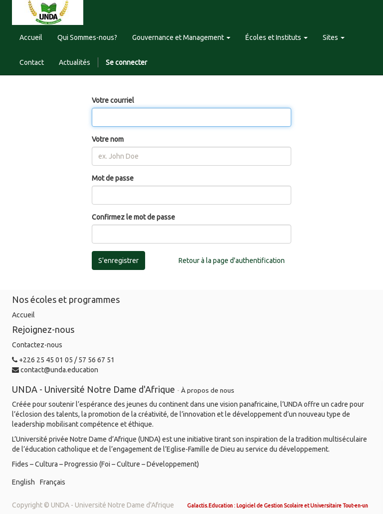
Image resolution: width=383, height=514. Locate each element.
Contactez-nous (37, 345)
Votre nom (108, 139)
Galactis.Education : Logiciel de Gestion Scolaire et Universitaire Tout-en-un (277, 506)
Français (52, 482)
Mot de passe (113, 178)
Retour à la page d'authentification (232, 260)
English (23, 482)
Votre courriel (113, 100)
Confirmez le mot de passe (133, 217)
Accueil (23, 315)
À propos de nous (207, 390)
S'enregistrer (118, 260)
